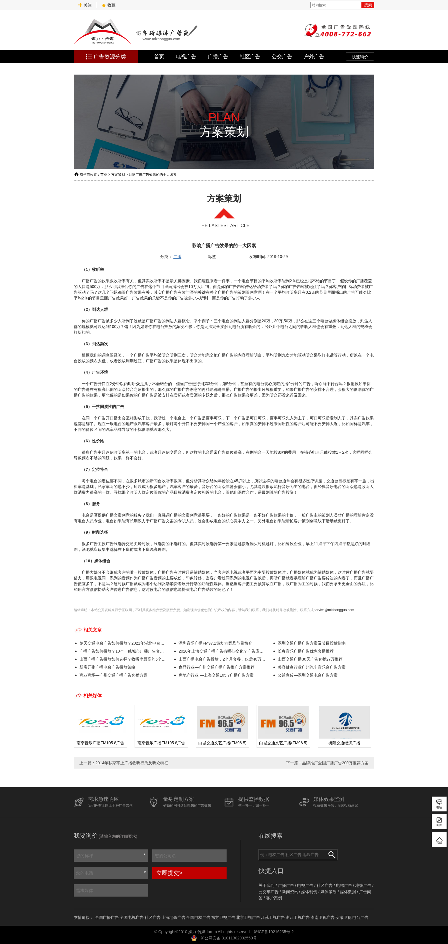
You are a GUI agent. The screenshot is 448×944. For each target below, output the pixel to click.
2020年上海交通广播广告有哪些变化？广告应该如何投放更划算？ (222, 651)
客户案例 (274, 898)
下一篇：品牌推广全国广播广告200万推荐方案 (327, 763)
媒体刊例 (309, 891)
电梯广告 (344, 885)
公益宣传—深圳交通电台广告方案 (308, 675)
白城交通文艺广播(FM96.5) (222, 743)
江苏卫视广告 (273, 917)
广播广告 (218, 56)
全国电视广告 (132, 917)
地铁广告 (363, 885)
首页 (159, 56)
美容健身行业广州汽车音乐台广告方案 (312, 667)
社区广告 (250, 56)
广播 (177, 256)
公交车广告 (269, 891)
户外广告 (314, 56)
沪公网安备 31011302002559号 (229, 938)
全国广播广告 (107, 917)
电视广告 (186, 56)
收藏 (108, 5)
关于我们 (267, 885)
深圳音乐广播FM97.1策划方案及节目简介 (215, 643)
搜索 (368, 5)
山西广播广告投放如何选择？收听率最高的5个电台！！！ (123, 659)
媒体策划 (329, 891)
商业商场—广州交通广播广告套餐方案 (113, 675)
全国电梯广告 (198, 917)
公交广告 (282, 56)
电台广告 (360, 917)
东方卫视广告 (223, 917)
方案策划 (118, 175)
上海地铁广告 (173, 917)
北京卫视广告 (248, 917)
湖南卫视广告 (323, 917)
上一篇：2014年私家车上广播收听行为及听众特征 (123, 763)
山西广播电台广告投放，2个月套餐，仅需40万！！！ (222, 659)
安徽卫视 (343, 917)
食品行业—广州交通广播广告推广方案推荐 (217, 667)
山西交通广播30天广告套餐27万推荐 (310, 659)
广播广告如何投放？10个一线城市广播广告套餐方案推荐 (123, 651)
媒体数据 (348, 891)
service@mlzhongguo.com (334, 610)
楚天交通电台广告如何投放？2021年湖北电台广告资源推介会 (123, 643)
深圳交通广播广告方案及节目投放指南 (312, 643)
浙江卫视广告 (298, 917)
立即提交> (169, 873)
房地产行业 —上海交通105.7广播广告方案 (216, 675)
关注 (85, 5)
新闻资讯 (290, 891)
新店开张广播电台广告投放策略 (107, 667)
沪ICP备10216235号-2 (274, 931)
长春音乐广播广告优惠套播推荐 (306, 651)
